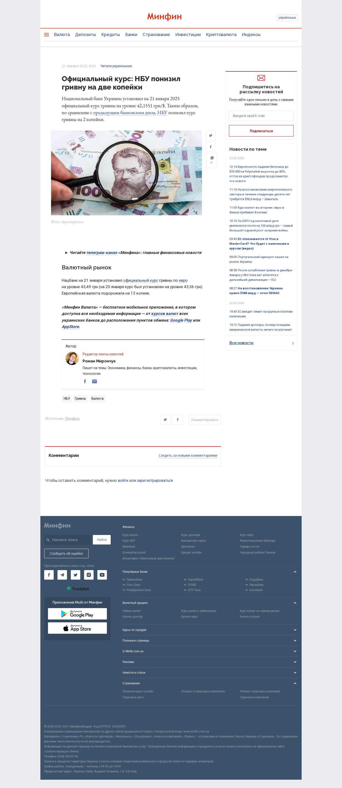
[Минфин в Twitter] (75, 576)
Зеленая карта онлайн (138, 692)
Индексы (251, 34)
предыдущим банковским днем (124, 112)
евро (183, 281)
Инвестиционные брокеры (258, 541)
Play (188, 321)
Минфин (72, 419)
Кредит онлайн (191, 553)
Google (176, 321)
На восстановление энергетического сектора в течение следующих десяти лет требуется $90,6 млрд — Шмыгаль (260, 194)
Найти (102, 540)
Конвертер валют (134, 553)
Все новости (261, 343)
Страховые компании (254, 698)
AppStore (70, 327)
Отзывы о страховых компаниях (203, 692)
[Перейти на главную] (171, 18)
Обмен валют (132, 611)
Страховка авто (133, 698)
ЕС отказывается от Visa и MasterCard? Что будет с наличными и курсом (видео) (259, 243)
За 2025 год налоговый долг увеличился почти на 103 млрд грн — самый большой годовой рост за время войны (261, 225)
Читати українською (116, 66)
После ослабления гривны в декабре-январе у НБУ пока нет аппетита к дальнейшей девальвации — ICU (261, 274)
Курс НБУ (129, 541)
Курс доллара (190, 535)
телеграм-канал (101, 253)
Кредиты (110, 34)
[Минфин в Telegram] (62, 576)
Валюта (62, 34)
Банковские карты (193, 541)
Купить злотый (250, 617)
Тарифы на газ (249, 547)
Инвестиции (188, 34)
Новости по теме (248, 149)
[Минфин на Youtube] (102, 576)
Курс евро (246, 535)
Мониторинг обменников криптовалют (148, 559)
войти (123, 481)
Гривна (80, 399)
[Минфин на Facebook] (49, 576)
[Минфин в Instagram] (89, 576)
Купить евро (189, 617)
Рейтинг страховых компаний (260, 692)
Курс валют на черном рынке (259, 611)
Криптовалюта (221, 34)
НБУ (162, 112)
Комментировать (205, 420)
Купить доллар (132, 617)
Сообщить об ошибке (66, 554)
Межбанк (129, 547)
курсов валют (164, 314)
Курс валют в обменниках (198, 611)
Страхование (156, 34)
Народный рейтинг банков (258, 553)
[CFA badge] (54, 715)
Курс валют (130, 535)
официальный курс (140, 281)
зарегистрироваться (155, 481)
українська (287, 17)
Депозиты (85, 34)
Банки (131, 34)
